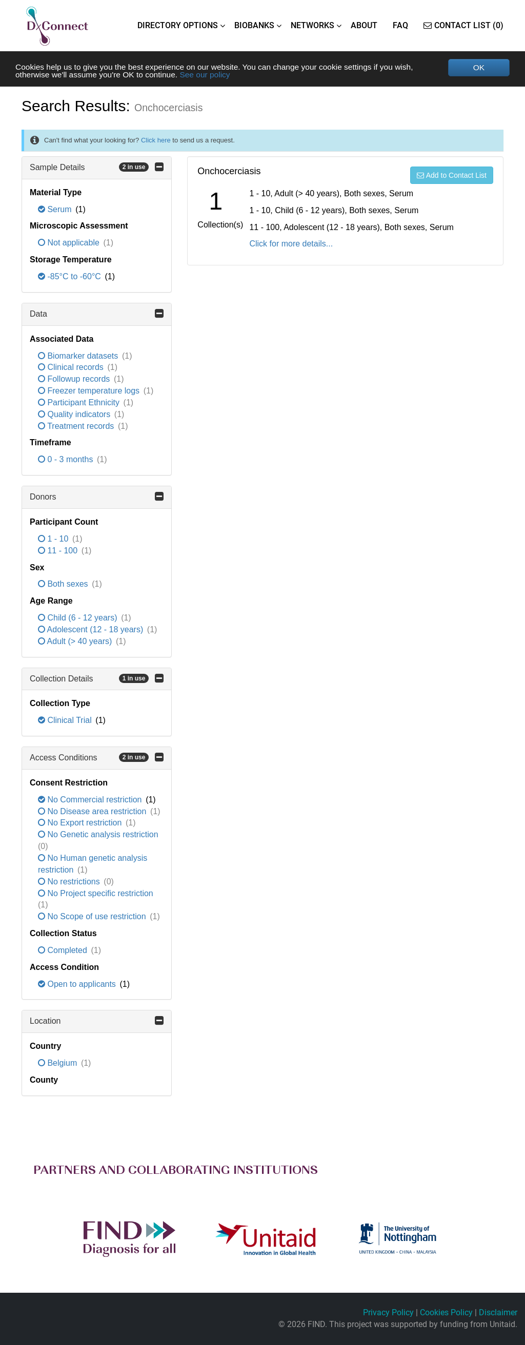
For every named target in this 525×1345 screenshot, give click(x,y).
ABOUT (364, 25)
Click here (156, 140)
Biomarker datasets (79, 356)
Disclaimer (498, 1313)
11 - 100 (59, 551)
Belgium (58, 1063)
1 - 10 (54, 539)
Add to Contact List (452, 176)
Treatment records (77, 426)
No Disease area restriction (93, 812)
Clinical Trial (66, 721)
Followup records (75, 379)
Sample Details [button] (97, 167)
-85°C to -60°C (70, 277)
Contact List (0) (463, 25)
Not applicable (70, 243)
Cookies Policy (446, 1313)
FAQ (400, 25)
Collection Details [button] (97, 679)
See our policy (211, 75)
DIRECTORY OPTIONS (177, 25)
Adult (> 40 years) (76, 641)
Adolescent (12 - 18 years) (92, 630)
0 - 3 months (66, 460)
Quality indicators (75, 414)
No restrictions (70, 882)
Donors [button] (97, 497)
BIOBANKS (254, 25)
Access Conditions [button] (97, 758)
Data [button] (97, 314)
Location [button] (97, 1022)
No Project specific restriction (95, 893)
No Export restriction (81, 823)
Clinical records (72, 368)
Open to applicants (78, 984)
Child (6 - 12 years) (78, 618)
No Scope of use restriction (93, 917)
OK (478, 67)
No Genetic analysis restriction (98, 835)
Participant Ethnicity (80, 403)
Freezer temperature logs (90, 391)
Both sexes (64, 585)
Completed (63, 950)
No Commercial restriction (91, 800)
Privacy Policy (388, 1313)
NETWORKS (312, 25)
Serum (56, 209)
